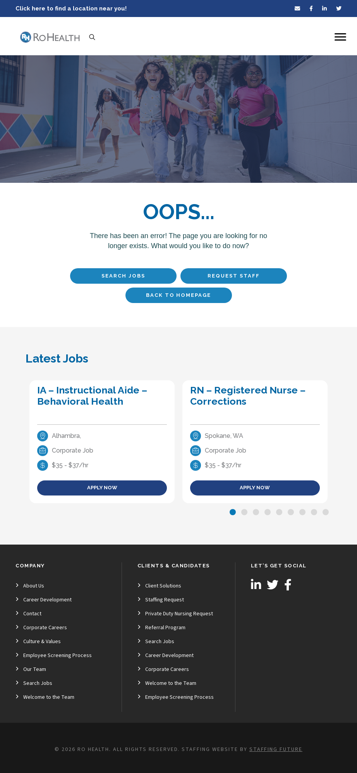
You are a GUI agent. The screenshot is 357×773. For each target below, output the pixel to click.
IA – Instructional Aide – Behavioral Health (92, 395)
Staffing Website (210, 749)
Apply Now (102, 487)
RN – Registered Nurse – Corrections (248, 395)
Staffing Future (275, 749)
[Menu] (340, 37)
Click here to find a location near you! (71, 8)
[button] (233, 512)
